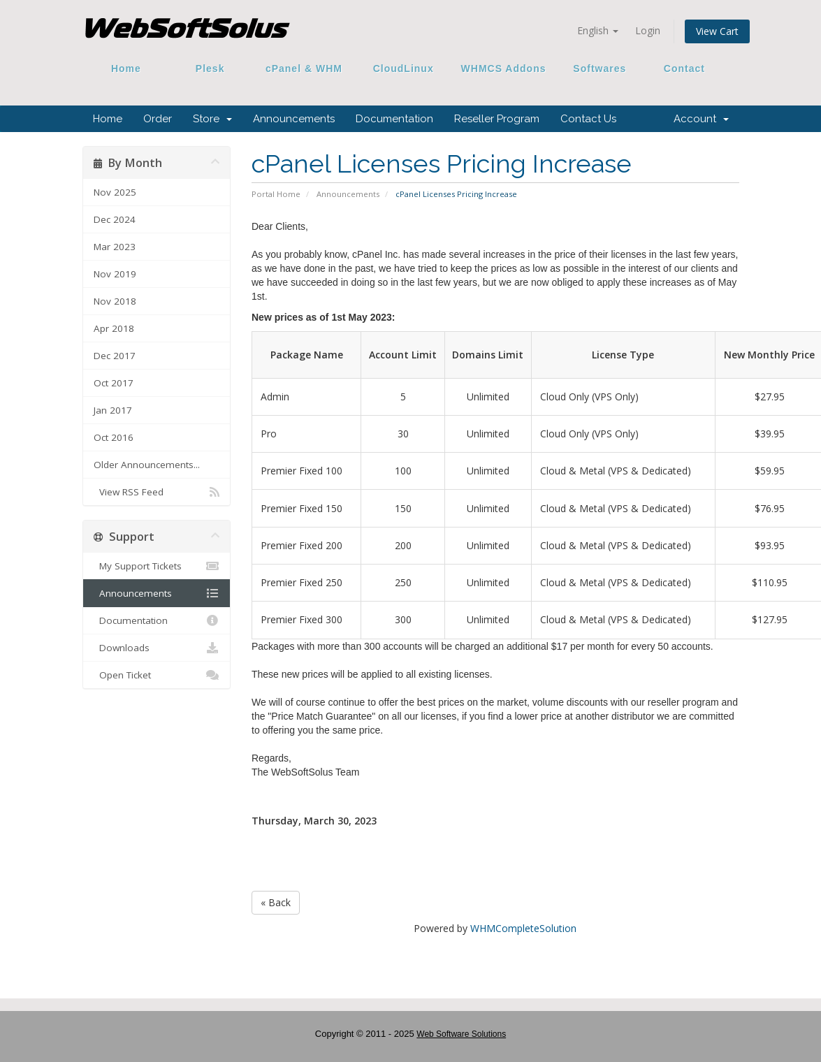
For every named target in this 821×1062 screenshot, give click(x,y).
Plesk (210, 68)
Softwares (599, 68)
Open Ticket (157, 675)
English (597, 30)
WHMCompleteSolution (523, 928)
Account (701, 118)
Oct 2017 (113, 383)
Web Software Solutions (461, 1034)
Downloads (157, 647)
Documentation (394, 118)
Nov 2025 (115, 192)
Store (212, 118)
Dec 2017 (115, 355)
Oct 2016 (113, 437)
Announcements (294, 118)
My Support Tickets (157, 566)
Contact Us (588, 118)
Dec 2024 (115, 219)
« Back (276, 902)
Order (157, 118)
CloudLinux (403, 68)
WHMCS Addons (503, 68)
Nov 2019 (115, 274)
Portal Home (276, 194)
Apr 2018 (114, 328)
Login (647, 30)
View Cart (717, 31)
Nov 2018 (115, 301)
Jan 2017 (113, 410)
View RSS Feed (157, 491)
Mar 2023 (115, 246)
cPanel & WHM (304, 68)
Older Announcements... (147, 464)
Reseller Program (496, 118)
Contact (679, 68)
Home (126, 68)
